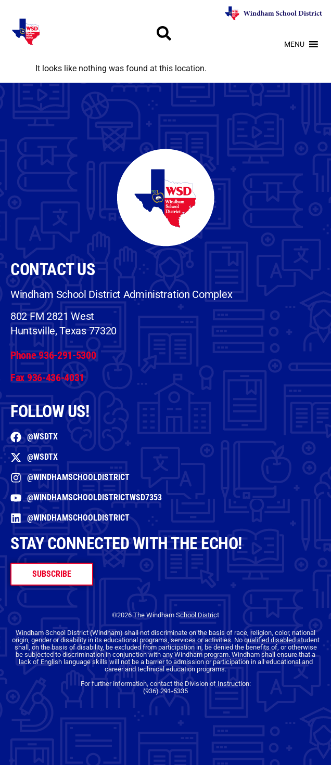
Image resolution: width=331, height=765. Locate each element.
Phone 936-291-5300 (53, 355)
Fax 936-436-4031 (47, 377)
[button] (294, 44)
